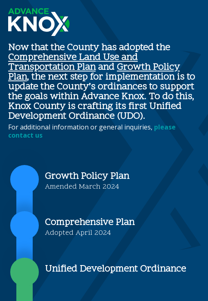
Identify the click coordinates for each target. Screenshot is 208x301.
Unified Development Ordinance (115, 269)
